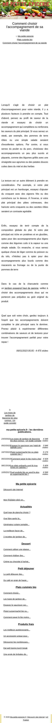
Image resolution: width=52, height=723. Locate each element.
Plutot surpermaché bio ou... (15, 611)
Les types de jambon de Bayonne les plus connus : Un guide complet (9, 418)
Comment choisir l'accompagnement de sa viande (25, 43)
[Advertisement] (26, 71)
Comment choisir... (11, 593)
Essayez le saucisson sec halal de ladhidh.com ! (25, 447)
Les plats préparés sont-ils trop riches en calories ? (24, 467)
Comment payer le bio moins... (17, 617)
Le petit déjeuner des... (13, 574)
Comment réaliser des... (14, 555)
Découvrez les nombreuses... (16, 642)
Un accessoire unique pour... (16, 636)
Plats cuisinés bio (24, 40)
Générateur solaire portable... (16, 524)
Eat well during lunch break (15, 648)
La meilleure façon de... (13, 531)
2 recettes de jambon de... (14, 537)
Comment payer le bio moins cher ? (26, 460)
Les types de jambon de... (14, 599)
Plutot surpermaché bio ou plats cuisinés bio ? (24, 453)
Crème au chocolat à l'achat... (16, 561)
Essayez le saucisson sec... (15, 605)
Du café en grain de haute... (15, 580)
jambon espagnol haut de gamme (21, 288)
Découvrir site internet (13, 489)
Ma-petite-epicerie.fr (18, 717)
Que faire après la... (12, 518)
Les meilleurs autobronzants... (16, 630)
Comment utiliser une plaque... (17, 549)
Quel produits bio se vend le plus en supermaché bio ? (24, 473)
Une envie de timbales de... (15, 654)
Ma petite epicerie (26, 36)
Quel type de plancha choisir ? (16, 512)
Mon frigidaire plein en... (14, 500)
